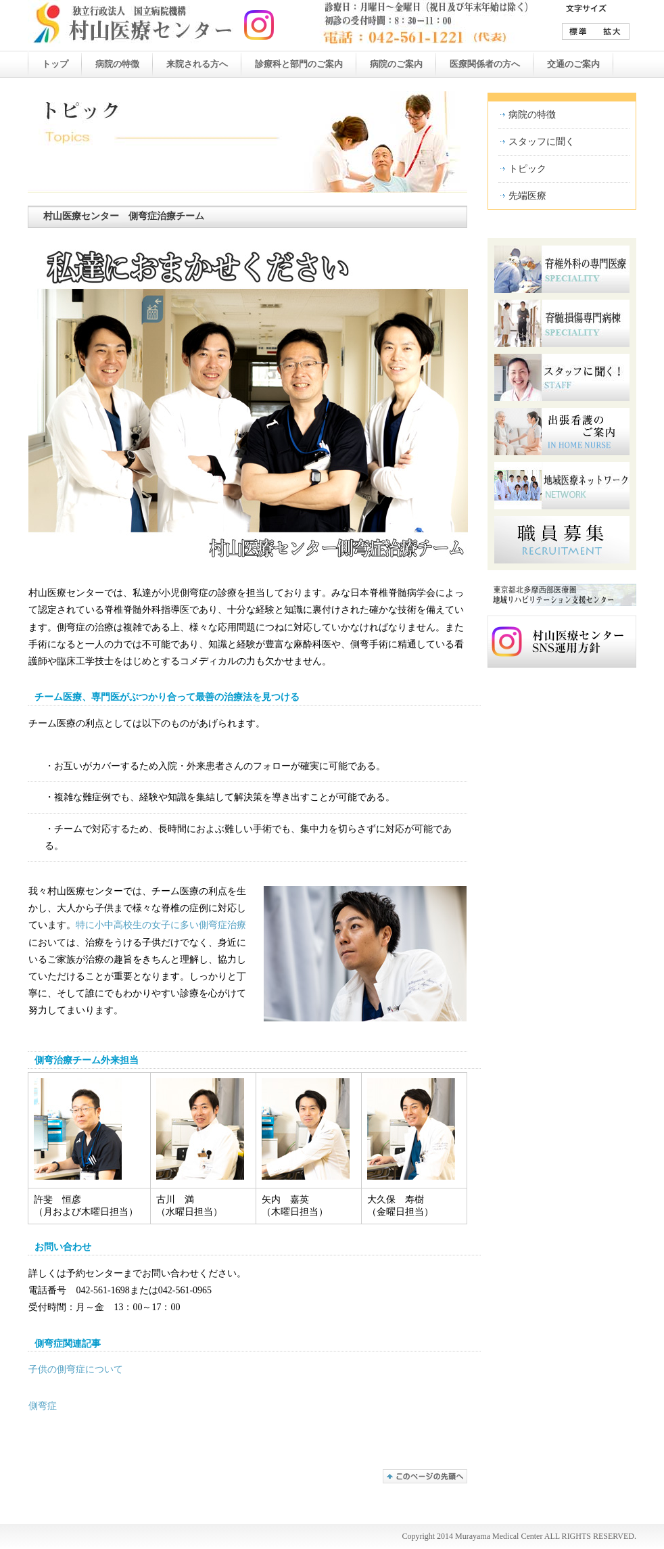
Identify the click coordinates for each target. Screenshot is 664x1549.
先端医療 (527, 196)
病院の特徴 (532, 115)
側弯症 (42, 1406)
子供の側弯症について (75, 1369)
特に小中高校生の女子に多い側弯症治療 (161, 925)
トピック (527, 169)
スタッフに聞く (541, 142)
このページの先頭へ (425, 1476)
